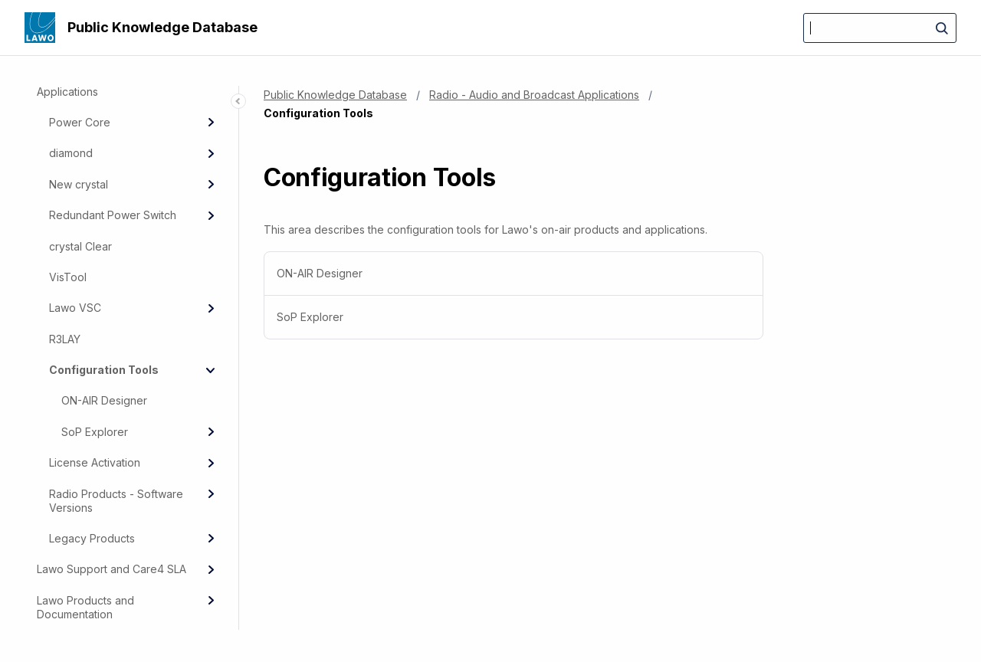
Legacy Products (92, 538)
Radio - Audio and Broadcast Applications (534, 94)
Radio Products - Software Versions (116, 500)
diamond (71, 152)
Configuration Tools (104, 369)
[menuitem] (513, 274)
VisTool (68, 276)
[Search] (879, 28)
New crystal (78, 184)
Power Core (79, 122)
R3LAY (64, 339)
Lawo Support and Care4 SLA (111, 568)
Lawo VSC (75, 307)
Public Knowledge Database (162, 27)
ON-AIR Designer (104, 400)
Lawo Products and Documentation (85, 607)
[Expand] (210, 122)
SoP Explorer (94, 431)
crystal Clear (80, 246)
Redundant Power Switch (112, 214)
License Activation (94, 462)
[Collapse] (210, 370)
